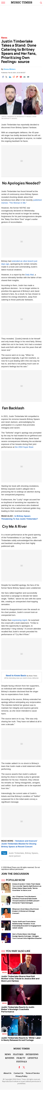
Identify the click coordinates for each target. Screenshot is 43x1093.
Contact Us (18, 1073)
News (4, 37)
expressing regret (19, 620)
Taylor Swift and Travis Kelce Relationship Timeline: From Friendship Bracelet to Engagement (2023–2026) (26, 924)
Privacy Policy (21, 1076)
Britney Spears (31, 853)
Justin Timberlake (16, 853)
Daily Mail (29, 275)
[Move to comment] (28, 77)
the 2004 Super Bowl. (24, 447)
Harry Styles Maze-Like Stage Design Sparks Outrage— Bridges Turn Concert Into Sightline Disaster (27, 936)
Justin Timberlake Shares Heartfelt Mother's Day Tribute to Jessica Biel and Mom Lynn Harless (20, 978)
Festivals (21, 1061)
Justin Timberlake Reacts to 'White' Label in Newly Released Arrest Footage (21, 1039)
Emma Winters (9, 69)
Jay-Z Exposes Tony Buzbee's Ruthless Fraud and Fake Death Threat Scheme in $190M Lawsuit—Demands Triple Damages (26, 899)
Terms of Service (33, 1073)
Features (18, 1054)
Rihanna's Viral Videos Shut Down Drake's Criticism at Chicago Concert (25, 911)
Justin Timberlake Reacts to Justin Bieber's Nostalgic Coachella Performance (17, 1009)
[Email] (24, 77)
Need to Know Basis (16, 675)
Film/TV (21, 1058)
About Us (7, 1073)
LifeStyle (33, 1058)
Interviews (32, 1054)
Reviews (9, 1058)
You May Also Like (18, 950)
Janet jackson (15, 856)
